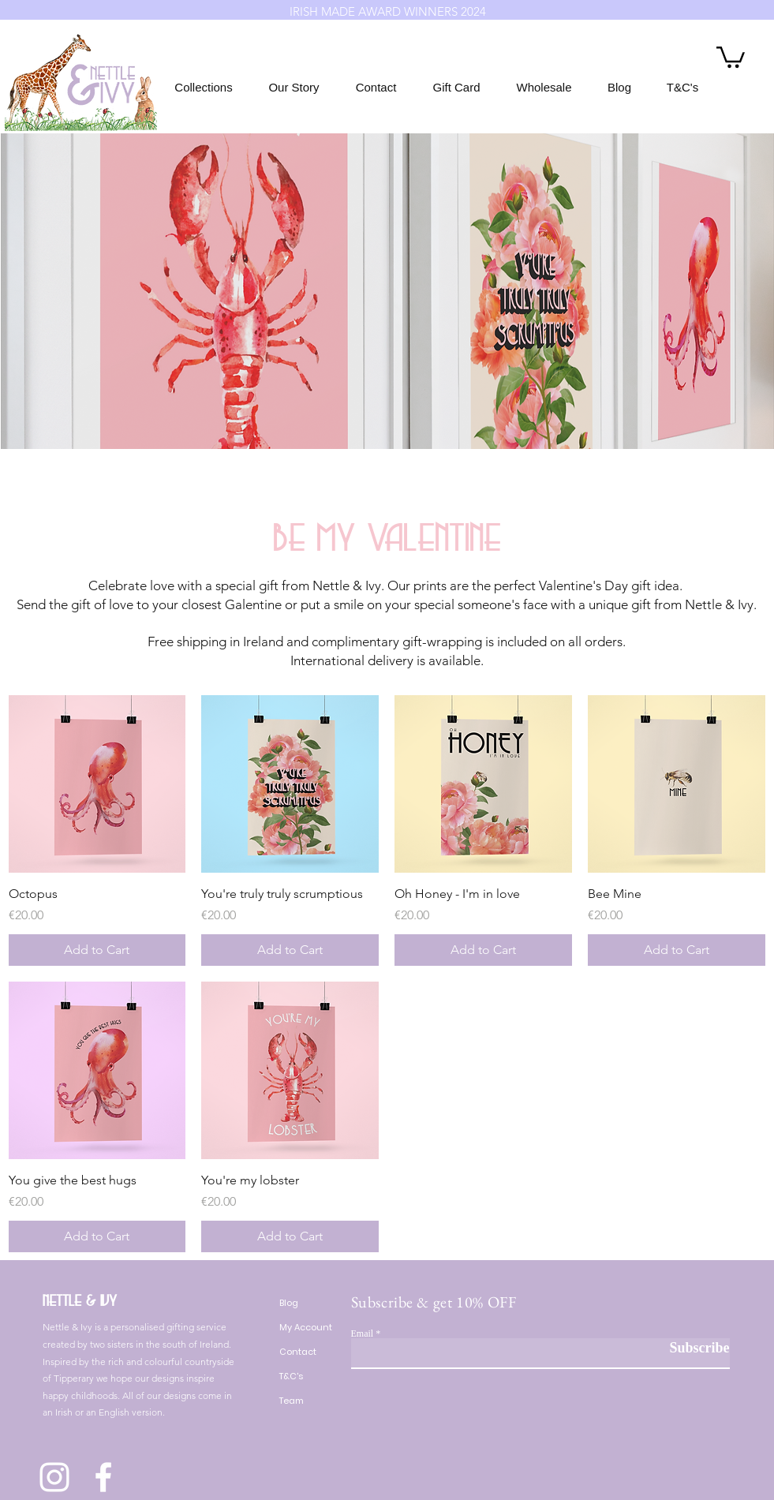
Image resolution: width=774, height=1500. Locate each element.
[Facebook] (103, 1477)
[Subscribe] (690, 1348)
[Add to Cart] (97, 950)
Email (362, 1333)
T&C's (291, 1376)
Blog (288, 1302)
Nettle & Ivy (80, 1300)
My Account (305, 1327)
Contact (297, 1351)
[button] (730, 56)
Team (291, 1400)
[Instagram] (54, 1477)
